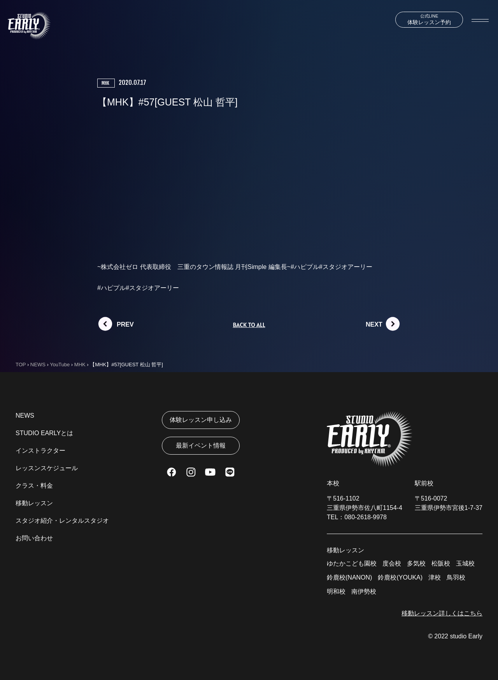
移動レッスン (34, 503)
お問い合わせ (34, 538)
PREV (125, 324)
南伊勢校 (363, 591)
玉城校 (465, 563)
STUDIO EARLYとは (44, 433)
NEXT (374, 324)
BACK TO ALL (249, 325)
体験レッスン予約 (429, 19)
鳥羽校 (456, 577)
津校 (434, 577)
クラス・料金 (34, 485)
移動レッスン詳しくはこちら (442, 613)
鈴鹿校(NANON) (349, 577)
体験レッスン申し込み (201, 419)
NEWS (25, 415)
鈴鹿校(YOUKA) (400, 577)
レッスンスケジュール (47, 468)
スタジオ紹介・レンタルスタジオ (62, 520)
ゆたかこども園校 (352, 563)
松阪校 (440, 563)
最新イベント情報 (201, 445)
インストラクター (40, 450)
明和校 (336, 591)
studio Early (466, 636)
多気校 (416, 563)
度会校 (391, 563)
